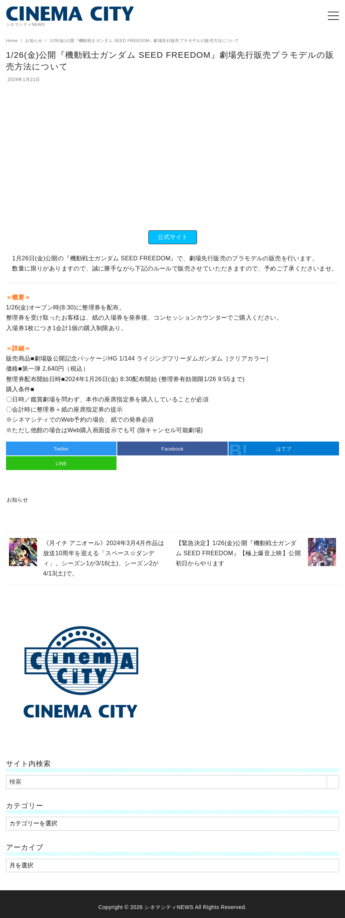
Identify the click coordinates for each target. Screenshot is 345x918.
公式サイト (173, 237)
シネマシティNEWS (168, 907)
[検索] (172, 782)
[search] (333, 782)
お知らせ (34, 40)
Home (12, 40)
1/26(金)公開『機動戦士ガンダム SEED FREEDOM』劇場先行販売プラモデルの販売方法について (144, 40)
